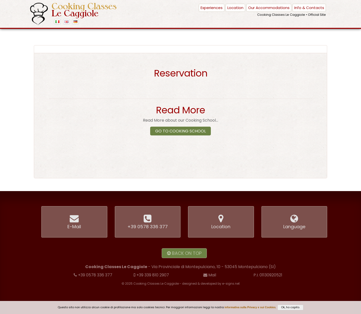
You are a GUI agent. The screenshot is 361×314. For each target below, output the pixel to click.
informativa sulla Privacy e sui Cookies (250, 307)
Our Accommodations (269, 7)
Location (235, 7)
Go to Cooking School (180, 131)
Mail (209, 275)
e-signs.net (231, 283)
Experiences (212, 7)
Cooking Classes (84, 10)
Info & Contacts (309, 7)
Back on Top (184, 253)
